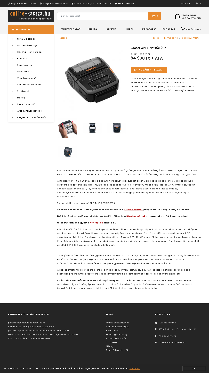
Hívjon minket (191, 16)
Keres (155, 16)
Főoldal (156, 37)
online (30, 14)
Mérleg (21, 97)
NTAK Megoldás (26, 38)
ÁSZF (198, 3)
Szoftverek (23, 91)
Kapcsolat (186, 3)
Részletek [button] (134, 368)
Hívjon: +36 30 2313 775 (22, 3)
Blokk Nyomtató (26, 104)
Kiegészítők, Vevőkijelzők (32, 117)
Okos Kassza (24, 71)
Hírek (129, 29)
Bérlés (92, 29)
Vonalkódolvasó (26, 78)
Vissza (63, 37)
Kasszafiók (23, 58)
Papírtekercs (24, 65)
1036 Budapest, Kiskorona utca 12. (92, 3)
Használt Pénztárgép (29, 51)
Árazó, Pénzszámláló (29, 110)
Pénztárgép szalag (116, 334)
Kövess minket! (165, 322)
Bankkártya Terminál (29, 84)
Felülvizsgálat (70, 29)
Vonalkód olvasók (116, 338)
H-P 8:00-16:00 (124, 3)
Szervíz (111, 29)
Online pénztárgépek (117, 322)
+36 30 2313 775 (165, 335)
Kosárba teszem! (151, 69)
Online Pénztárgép (28, 45)
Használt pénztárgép (117, 326)
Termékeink (21, 29)
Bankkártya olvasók (117, 350)
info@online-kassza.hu (54, 3)
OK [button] (194, 368)
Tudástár (168, 29)
